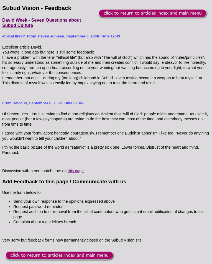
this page (76, 171)
